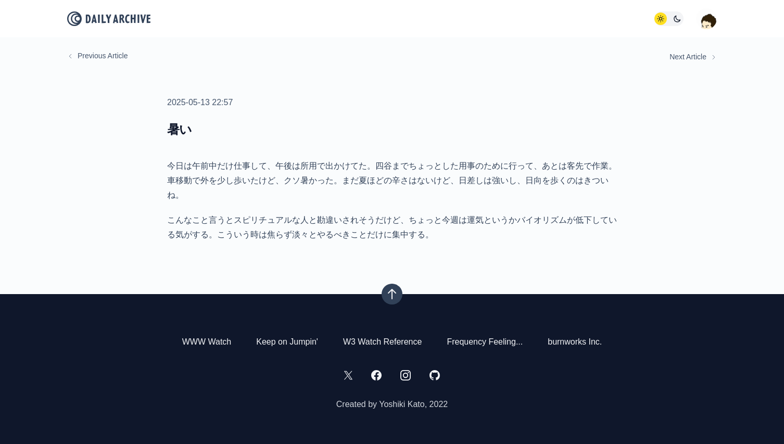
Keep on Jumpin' (287, 341)
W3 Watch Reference (382, 341)
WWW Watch (207, 341)
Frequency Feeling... (485, 341)
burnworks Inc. (575, 341)
